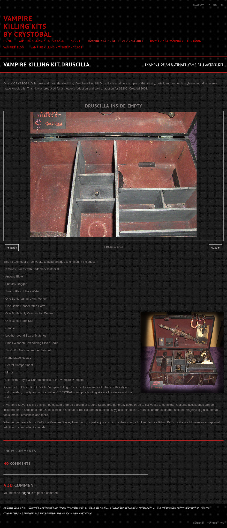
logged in (27, 493)
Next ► (216, 247)
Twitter (212, 4)
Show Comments (19, 450)
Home (7, 41)
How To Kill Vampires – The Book (175, 41)
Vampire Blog (13, 47)
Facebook (198, 4)
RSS (222, 4)
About (76, 41)
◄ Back (11, 247)
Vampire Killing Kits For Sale (41, 41)
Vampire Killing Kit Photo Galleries (115, 41)
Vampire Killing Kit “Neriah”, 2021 (57, 47)
